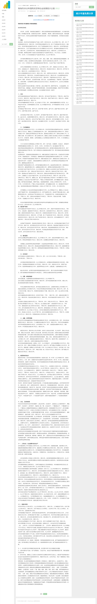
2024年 (3, 23)
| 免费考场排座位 (36, 601)
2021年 (3, 33)
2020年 (3, 36)
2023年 (3, 26)
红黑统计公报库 (7, 4)
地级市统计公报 (33, 5)
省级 (3, 16)
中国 (3, 13)
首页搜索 (4, 10)
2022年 (3, 29)
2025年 (3, 20)
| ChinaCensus (30, 601)
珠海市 (45, 594)
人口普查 (4, 39)
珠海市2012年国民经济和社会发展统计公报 (39, 8)
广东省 (35, 15)
